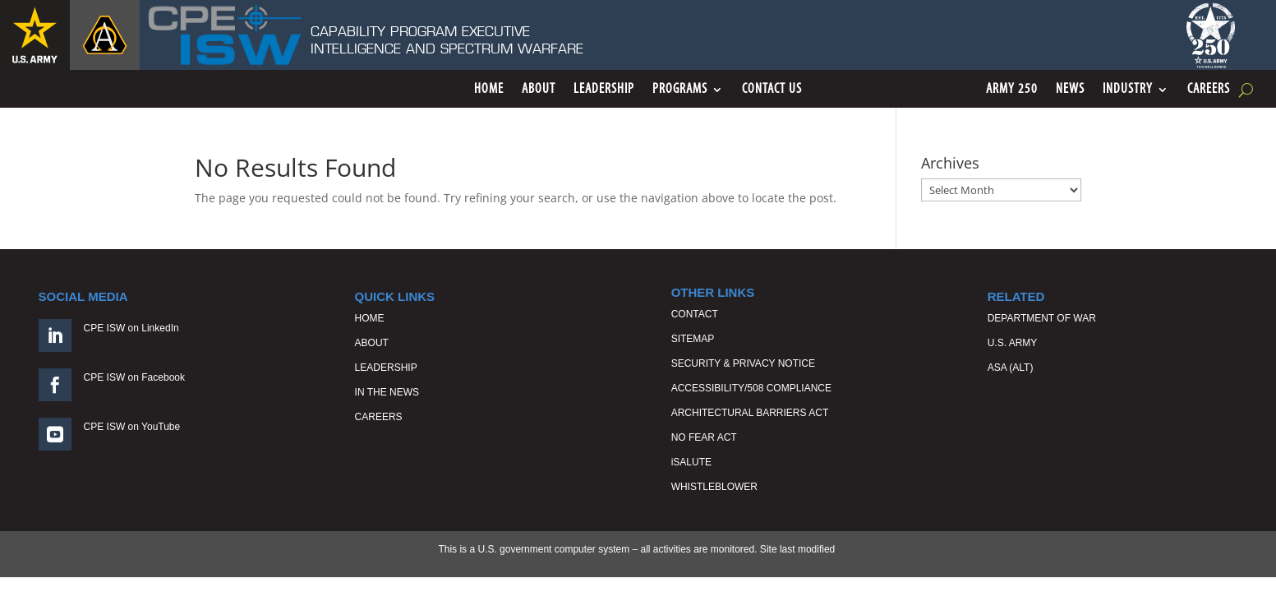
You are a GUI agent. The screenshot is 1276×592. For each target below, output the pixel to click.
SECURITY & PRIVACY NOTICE (743, 363)
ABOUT (372, 343)
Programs (679, 90)
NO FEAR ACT (704, 437)
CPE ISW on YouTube (132, 426)
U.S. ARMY (1013, 343)
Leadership (604, 90)
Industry (1128, 90)
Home (489, 90)
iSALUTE (691, 462)
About (538, 90)
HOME (370, 318)
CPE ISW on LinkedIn (131, 328)
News (1070, 90)
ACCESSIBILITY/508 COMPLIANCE (751, 388)
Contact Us (772, 90)
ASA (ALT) (1011, 367)
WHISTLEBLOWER (714, 487)
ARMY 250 (1012, 90)
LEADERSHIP (386, 367)
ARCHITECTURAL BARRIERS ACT (750, 413)
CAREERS (379, 417)
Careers (1208, 90)
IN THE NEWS (387, 392)
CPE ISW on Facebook (134, 377)
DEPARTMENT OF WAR (1042, 318)
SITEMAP (693, 339)
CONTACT (694, 314)
